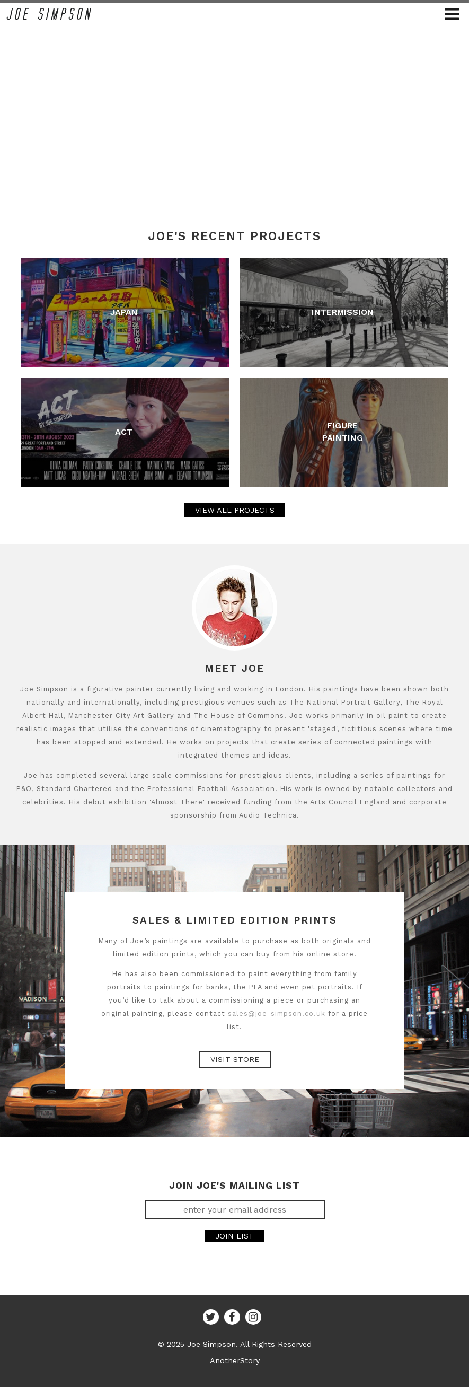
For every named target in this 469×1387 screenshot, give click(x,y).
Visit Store (234, 1059)
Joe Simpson (49, 14)
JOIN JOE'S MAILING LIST (234, 1185)
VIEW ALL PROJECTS (235, 510)
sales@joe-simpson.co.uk (276, 1013)
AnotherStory (235, 1360)
